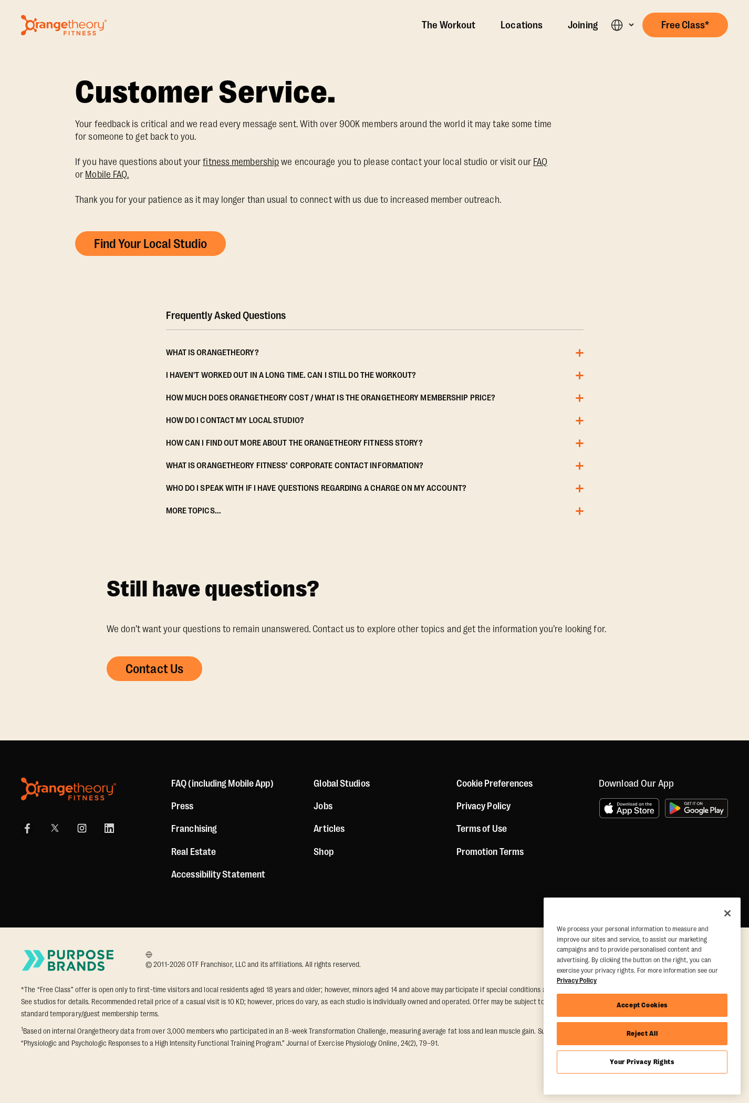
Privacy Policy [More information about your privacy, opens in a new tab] (577, 980)
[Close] (727, 913)
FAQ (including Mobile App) (222, 783)
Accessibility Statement (218, 874)
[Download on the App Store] (629, 808)
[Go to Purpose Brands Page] (68, 960)
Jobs (323, 806)
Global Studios (341, 783)
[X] (54, 828)
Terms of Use (481, 828)
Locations (522, 25)
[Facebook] (27, 828)
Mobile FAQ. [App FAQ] (107, 174)
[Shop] (323, 852)
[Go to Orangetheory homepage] (64, 25)
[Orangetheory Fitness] (68, 789)
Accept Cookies (642, 1005)
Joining (583, 25)
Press (182, 806)
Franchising (194, 828)
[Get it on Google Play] (696, 808)
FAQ (540, 162)
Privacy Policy (483, 806)
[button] (622, 25)
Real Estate (193, 852)
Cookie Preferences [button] (494, 783)
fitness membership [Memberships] (241, 162)
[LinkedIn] (109, 828)
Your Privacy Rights (642, 1062)
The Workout (448, 25)
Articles (329, 828)
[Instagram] (82, 828)
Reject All (642, 1033)
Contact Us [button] (154, 669)
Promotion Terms (490, 852)
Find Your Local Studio (150, 243)
